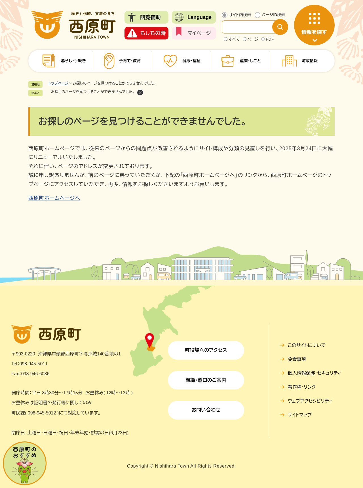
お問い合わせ (205, 410)
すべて (234, 39)
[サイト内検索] (251, 26)
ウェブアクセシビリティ (310, 401)
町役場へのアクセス (206, 350)
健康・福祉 (192, 60)
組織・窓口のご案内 (205, 380)
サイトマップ (300, 414)
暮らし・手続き (73, 60)
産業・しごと (250, 60)
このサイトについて (307, 345)
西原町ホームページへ (54, 198)
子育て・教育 (130, 60)
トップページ (58, 83)
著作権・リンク (302, 387)
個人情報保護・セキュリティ (314, 373)
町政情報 (310, 60)
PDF (270, 39)
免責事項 (297, 359)
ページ (253, 39)
